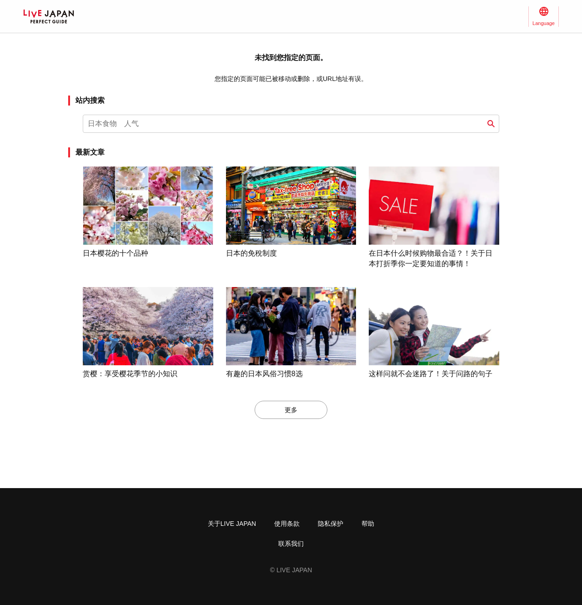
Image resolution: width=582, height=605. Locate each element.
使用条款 (287, 523)
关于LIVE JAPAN (232, 523)
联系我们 (291, 543)
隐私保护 (330, 523)
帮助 (367, 523)
